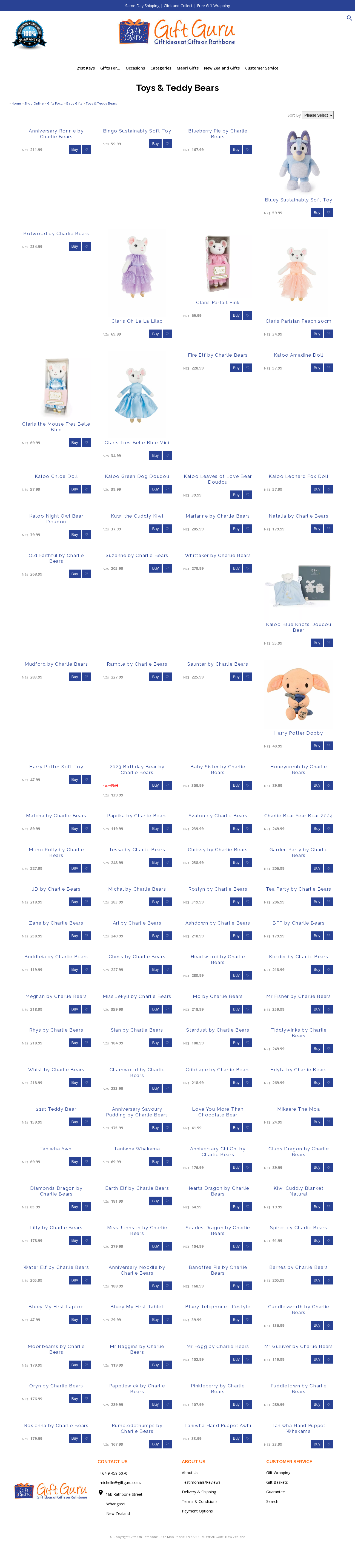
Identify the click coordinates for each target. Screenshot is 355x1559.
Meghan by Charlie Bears (56, 996)
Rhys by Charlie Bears (56, 1030)
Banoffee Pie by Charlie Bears (218, 1270)
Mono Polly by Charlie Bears (56, 852)
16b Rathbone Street (125, 1494)
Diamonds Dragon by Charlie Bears (56, 1191)
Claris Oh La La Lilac (137, 321)
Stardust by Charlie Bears (217, 1030)
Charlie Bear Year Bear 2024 (298, 815)
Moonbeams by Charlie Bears (56, 1349)
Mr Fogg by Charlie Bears (218, 1346)
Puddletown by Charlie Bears (299, 1388)
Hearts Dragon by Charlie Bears (218, 1191)
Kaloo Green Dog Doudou (137, 476)
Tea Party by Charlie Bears (299, 889)
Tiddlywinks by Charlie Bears (299, 1032)
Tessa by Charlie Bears (137, 849)
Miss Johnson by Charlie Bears (137, 1230)
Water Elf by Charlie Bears (56, 1267)
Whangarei (112, 1503)
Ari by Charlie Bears (137, 923)
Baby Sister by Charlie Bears (217, 769)
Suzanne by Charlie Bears (137, 555)
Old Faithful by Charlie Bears (56, 558)
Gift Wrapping (278, 1472)
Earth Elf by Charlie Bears (137, 1188)
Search (272, 1501)
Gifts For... (110, 68)
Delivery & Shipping (199, 1491)
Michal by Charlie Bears (137, 889)
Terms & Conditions (199, 1501)
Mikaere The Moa (298, 1109)
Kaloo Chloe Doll (56, 476)
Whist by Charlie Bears (56, 1069)
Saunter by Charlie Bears (217, 664)
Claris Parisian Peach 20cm (299, 321)
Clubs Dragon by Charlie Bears (298, 1151)
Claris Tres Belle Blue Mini (137, 442)
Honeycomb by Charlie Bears (298, 769)
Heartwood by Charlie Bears (218, 959)
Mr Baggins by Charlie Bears (137, 1349)
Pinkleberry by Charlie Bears (218, 1388)
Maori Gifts (188, 68)
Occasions (135, 68)
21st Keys (86, 68)
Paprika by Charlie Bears (137, 815)
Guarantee (275, 1491)
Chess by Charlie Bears (137, 956)
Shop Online (34, 103)
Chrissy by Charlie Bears (218, 849)
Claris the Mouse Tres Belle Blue (56, 426)
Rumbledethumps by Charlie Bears (137, 1428)
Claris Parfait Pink (218, 302)
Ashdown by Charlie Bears (217, 923)
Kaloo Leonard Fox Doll (298, 476)
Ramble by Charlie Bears (137, 664)
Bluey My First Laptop (56, 1306)
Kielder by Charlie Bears (298, 956)
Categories (160, 68)
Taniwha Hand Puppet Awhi (217, 1425)
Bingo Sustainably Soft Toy (137, 131)
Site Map (167, 1537)
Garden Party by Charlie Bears (299, 852)
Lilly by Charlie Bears (56, 1227)
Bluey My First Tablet (137, 1306)
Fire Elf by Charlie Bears (218, 355)
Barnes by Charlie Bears (298, 1267)
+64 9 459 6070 (113, 1473)
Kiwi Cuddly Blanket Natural (298, 1191)
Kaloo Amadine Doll (298, 355)
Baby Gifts (74, 103)
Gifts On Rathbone (144, 1537)
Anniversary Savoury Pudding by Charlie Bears (137, 1112)
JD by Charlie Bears (56, 889)
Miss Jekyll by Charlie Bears (137, 996)
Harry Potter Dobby (298, 733)
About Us (190, 1472)
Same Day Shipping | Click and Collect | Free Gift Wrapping (177, 5)
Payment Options (197, 1511)
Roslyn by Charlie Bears (218, 889)
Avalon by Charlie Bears (218, 815)
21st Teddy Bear (56, 1109)
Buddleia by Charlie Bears (56, 956)
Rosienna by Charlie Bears (56, 1425)
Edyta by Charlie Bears (298, 1069)
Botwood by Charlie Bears (56, 233)
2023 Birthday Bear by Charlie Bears (137, 769)
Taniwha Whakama (137, 1148)
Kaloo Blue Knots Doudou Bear (298, 627)
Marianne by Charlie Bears (218, 516)
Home (16, 103)
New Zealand (114, 1513)
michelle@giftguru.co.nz (121, 1482)
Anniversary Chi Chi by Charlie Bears (217, 1151)
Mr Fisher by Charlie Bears (298, 996)
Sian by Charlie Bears (137, 1030)
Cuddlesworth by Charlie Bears (299, 1309)
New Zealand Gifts (222, 68)
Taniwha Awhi (56, 1148)
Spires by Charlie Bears (298, 1227)
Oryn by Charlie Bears (56, 1385)
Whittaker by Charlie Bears (218, 555)
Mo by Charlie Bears (218, 996)
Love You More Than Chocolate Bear (218, 1112)
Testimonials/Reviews (201, 1482)
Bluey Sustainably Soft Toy (299, 200)
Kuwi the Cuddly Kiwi (137, 516)
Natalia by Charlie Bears (298, 516)
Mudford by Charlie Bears (56, 664)
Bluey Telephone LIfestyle (217, 1306)
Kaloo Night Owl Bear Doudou (56, 518)
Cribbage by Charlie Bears (218, 1069)
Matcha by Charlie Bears (56, 815)
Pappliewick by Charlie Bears (137, 1388)
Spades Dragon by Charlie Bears (218, 1230)
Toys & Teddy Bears (101, 103)
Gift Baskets (277, 1482)
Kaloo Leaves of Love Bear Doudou (218, 479)
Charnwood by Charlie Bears (137, 1072)
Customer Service (261, 68)
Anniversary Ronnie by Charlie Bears (56, 133)
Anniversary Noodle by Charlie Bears (137, 1270)
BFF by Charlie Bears (299, 923)
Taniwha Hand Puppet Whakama (299, 1428)
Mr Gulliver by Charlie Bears (298, 1346)
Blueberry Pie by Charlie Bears (217, 133)
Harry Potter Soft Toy (56, 766)
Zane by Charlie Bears (56, 923)
